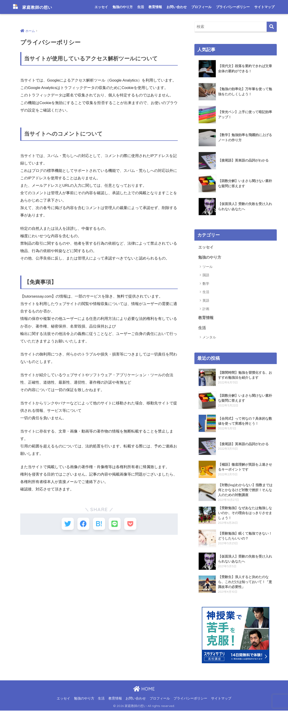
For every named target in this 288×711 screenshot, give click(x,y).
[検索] (272, 27)
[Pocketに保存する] (132, 524)
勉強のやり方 (122, 7)
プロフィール (201, 7)
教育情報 (155, 7)
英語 (205, 301)
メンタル (209, 338)
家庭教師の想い (36, 7)
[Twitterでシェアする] (66, 524)
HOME (144, 689)
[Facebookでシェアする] (82, 524)
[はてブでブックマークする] (99, 524)
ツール (207, 267)
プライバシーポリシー (233, 7)
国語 (205, 275)
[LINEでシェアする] (115, 524)
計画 (205, 309)
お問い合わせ (176, 7)
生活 (140, 7)
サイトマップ (264, 7)
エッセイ (101, 7)
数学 (205, 284)
